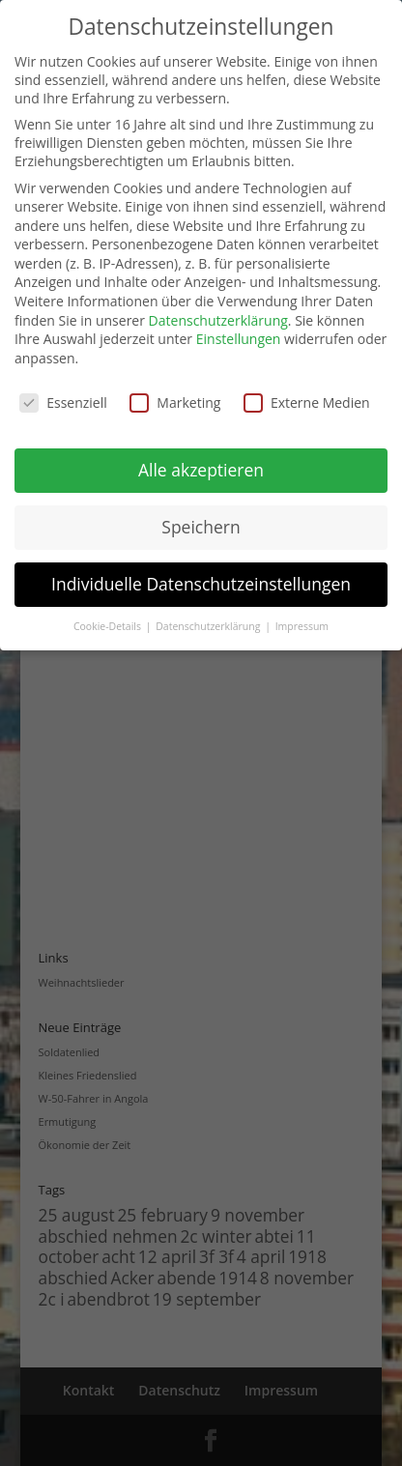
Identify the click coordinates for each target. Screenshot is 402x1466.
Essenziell (63, 402)
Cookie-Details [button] (108, 626)
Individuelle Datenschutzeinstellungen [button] (201, 583)
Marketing (174, 402)
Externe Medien (307, 402)
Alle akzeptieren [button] (201, 469)
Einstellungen (238, 339)
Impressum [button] (302, 626)
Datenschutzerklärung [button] (209, 626)
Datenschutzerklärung (218, 320)
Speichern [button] (200, 526)
